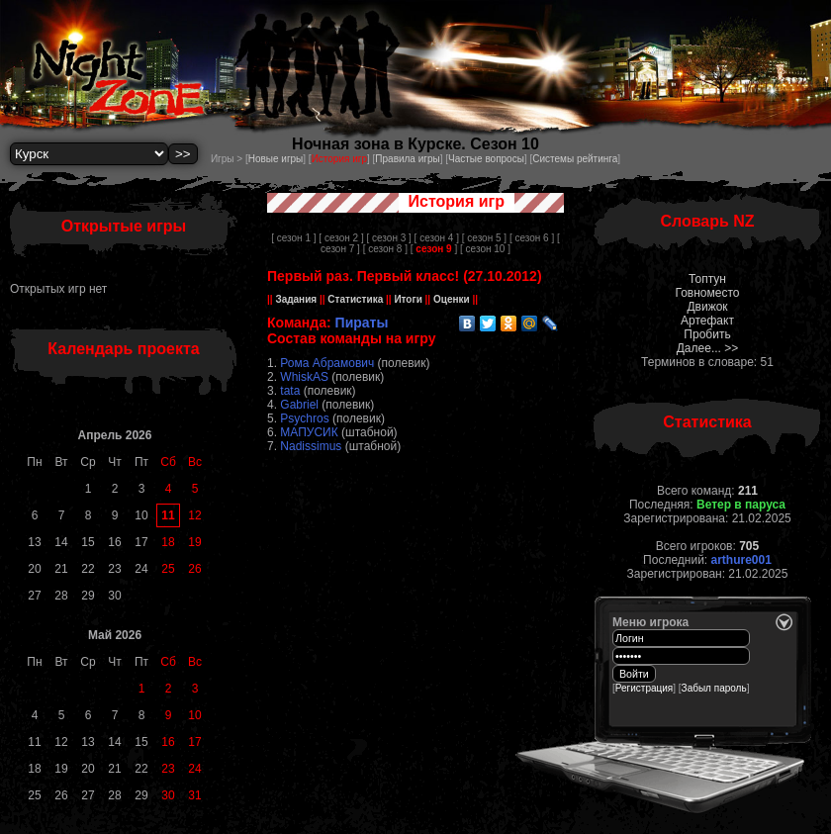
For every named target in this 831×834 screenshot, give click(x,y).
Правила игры (407, 158)
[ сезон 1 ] (293, 237)
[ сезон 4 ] (437, 237)
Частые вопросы (486, 158)
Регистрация (644, 688)
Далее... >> (708, 348)
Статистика (355, 299)
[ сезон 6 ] (531, 237)
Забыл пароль (714, 688)
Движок (707, 307)
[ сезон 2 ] (341, 237)
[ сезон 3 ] (388, 237)
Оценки (451, 299)
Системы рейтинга (574, 158)
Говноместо (707, 293)
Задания (296, 299)
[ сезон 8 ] (385, 248)
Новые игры (276, 158)
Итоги (408, 299)
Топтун (707, 279)
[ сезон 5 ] (484, 237)
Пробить (707, 334)
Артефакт (707, 320)
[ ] (434, 248)
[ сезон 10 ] (485, 248)
